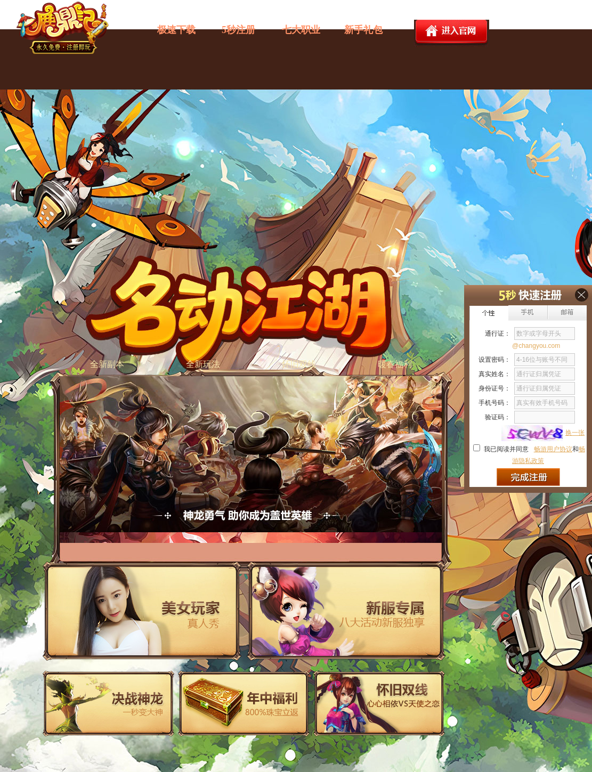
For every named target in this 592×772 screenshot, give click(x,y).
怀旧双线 (299, 364)
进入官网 (451, 33)
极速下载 (176, 30)
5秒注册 (238, 30)
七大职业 (301, 30)
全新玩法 (203, 364)
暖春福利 (395, 364)
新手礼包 (363, 30)
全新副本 (107, 364)
